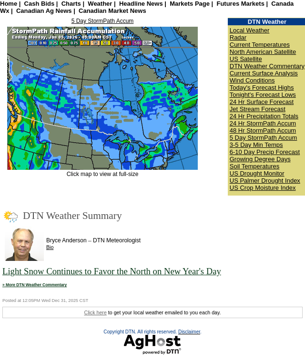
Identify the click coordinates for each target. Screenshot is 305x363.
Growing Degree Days (260, 159)
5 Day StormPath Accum (102, 21)
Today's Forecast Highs (262, 87)
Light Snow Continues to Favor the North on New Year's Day (111, 271)
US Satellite (246, 58)
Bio (49, 247)
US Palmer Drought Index (265, 180)
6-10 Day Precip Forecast (265, 152)
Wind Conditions (252, 80)
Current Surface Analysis (264, 73)
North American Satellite (263, 51)
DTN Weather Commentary (267, 66)
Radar (238, 37)
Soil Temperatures (255, 166)
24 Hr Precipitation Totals (264, 116)
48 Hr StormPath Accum (263, 130)
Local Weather (250, 30)
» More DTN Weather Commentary (34, 284)
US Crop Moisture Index (263, 187)
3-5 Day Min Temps (256, 144)
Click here (95, 312)
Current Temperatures (260, 44)
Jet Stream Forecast (257, 109)
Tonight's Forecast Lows (263, 94)
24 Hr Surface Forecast (262, 101)
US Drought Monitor (257, 173)
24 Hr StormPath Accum (263, 123)
